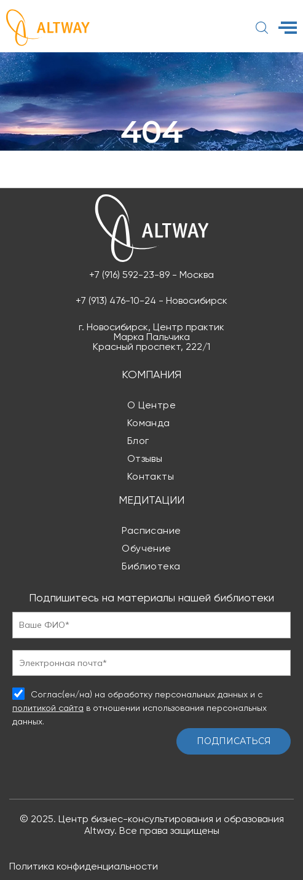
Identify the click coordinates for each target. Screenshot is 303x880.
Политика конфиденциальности (83, 866)
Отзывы (145, 458)
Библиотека (151, 566)
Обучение (146, 548)
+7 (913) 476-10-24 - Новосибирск (151, 301)
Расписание (151, 530)
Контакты (151, 476)
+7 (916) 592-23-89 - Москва (151, 275)
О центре (151, 405)
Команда (148, 423)
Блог (138, 440)
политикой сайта (48, 708)
